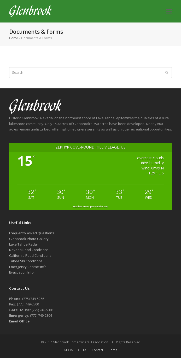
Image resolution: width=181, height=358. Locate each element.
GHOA (68, 350)
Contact (97, 350)
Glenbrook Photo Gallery (29, 238)
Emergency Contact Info (27, 266)
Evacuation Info (21, 272)
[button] (169, 11)
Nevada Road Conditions (29, 249)
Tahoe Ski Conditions (26, 261)
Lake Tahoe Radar (23, 244)
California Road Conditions (30, 255)
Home (13, 38)
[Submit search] (166, 72)
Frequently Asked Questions (31, 233)
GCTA (82, 350)
